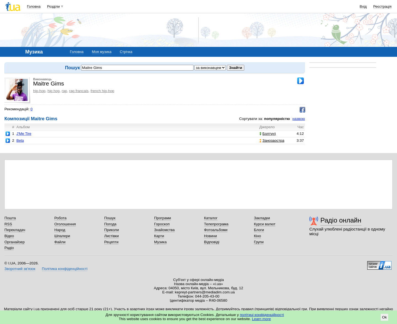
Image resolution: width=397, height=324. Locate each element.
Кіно (257, 236)
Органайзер (14, 242)
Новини (210, 236)
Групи (259, 242)
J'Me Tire (23, 134)
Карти (159, 236)
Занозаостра (271, 140)
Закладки (262, 218)
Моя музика (101, 52)
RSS (8, 224)
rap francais (78, 91)
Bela (20, 140)
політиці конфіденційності (262, 315)
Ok (384, 317)
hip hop (53, 91)
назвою (299, 119)
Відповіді (211, 242)
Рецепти (111, 242)
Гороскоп (162, 224)
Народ (59, 230)
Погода (110, 224)
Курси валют (264, 224)
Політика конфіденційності (64, 269)
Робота (60, 218)
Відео (9, 236)
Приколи (111, 230)
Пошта (10, 218)
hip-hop (39, 91)
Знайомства (164, 230)
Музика (160, 242)
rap (64, 91)
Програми (162, 218)
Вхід (363, 6)
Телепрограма (216, 224)
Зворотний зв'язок (19, 269)
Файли (60, 242)
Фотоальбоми (215, 230)
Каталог (211, 218)
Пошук (110, 218)
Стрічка (126, 52)
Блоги (259, 230)
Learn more (261, 319)
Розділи (53, 6)
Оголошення (65, 224)
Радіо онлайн (340, 220)
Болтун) (267, 134)
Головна (34, 6)
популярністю (277, 119)
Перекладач (14, 230)
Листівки (111, 236)
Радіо (9, 248)
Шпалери (62, 236)
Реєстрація (382, 6)
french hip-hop (102, 91)
